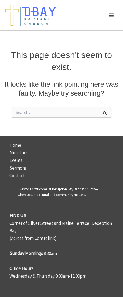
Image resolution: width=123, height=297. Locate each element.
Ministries (18, 153)
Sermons (18, 168)
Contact (17, 176)
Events (16, 160)
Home (15, 145)
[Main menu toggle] (111, 15)
